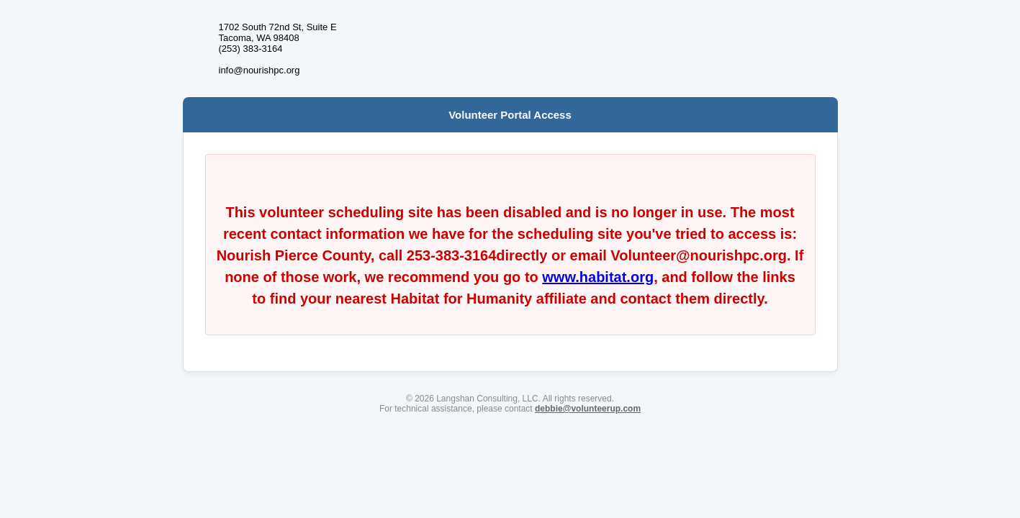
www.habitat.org (598, 277)
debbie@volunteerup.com (588, 409)
